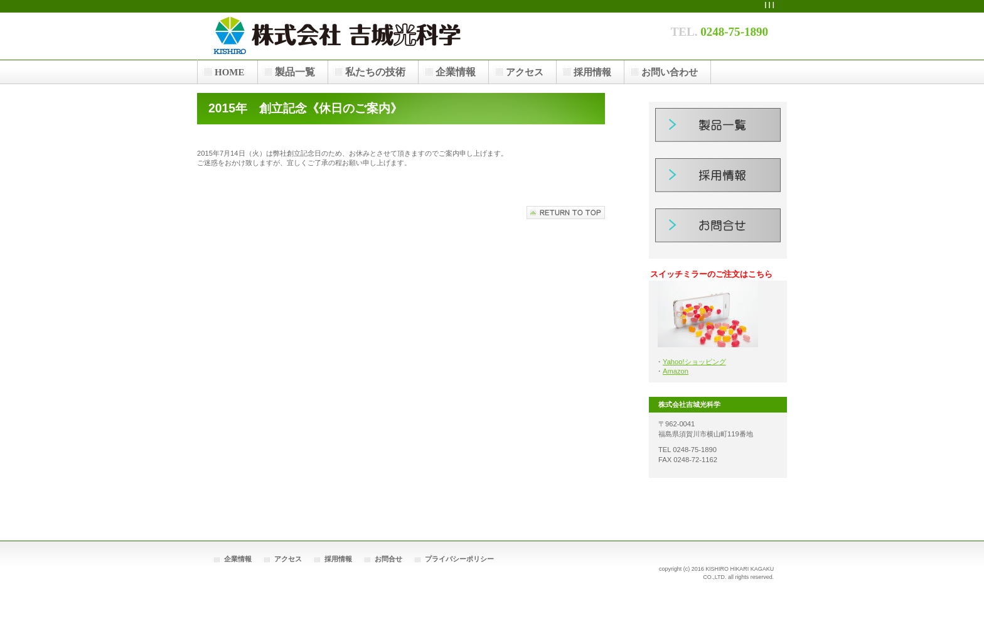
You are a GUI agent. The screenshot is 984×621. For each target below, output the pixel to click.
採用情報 (718, 180)
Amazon (675, 371)
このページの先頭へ (566, 212)
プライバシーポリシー (459, 559)
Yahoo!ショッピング (694, 361)
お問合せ (718, 230)
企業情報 (238, 559)
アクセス (288, 559)
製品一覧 (718, 130)
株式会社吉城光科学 (398, 35)
